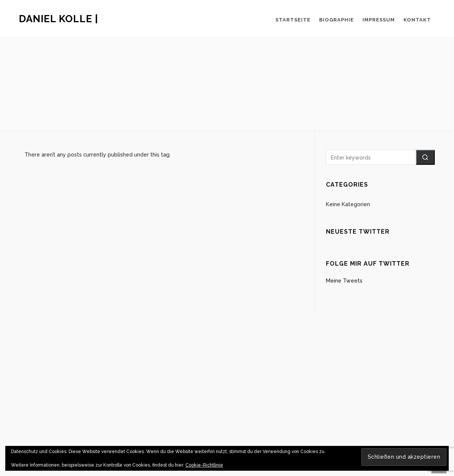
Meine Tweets (344, 281)
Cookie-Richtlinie (204, 465)
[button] (425, 157)
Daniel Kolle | (58, 18)
